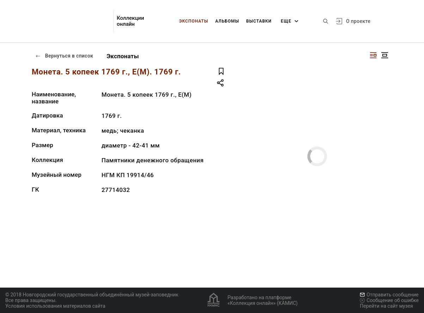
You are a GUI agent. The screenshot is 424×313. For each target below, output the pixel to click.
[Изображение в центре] (384, 55)
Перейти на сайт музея (386, 306)
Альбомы (227, 21)
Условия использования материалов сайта (55, 306)
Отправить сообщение (389, 294)
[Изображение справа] (373, 55)
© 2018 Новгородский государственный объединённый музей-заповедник (91, 294)
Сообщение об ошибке (389, 300)
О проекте (358, 21)
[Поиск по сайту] (325, 21)
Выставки (258, 21)
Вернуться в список (64, 56)
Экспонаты (193, 21)
